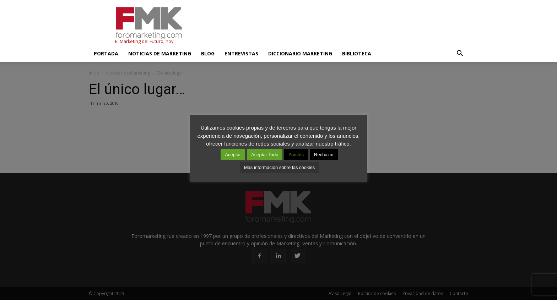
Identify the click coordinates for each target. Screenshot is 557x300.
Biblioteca (356, 53)
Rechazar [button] (324, 154)
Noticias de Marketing (159, 53)
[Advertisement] (339, 26)
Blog (208, 53)
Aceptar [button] (233, 154)
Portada (106, 53)
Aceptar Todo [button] (264, 154)
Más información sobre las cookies (279, 167)
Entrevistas (241, 53)
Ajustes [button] (296, 154)
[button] (459, 53)
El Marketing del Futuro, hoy (144, 41)
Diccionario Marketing (300, 53)
